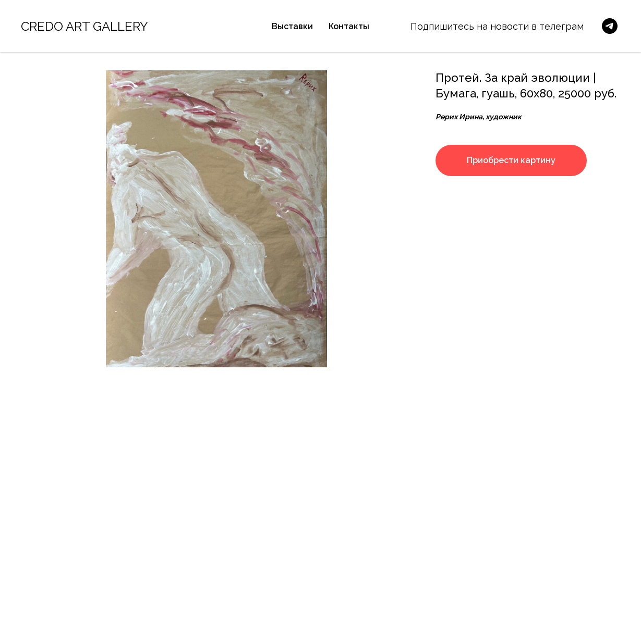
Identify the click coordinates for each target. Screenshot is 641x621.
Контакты (349, 26)
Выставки (292, 26)
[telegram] (610, 26)
